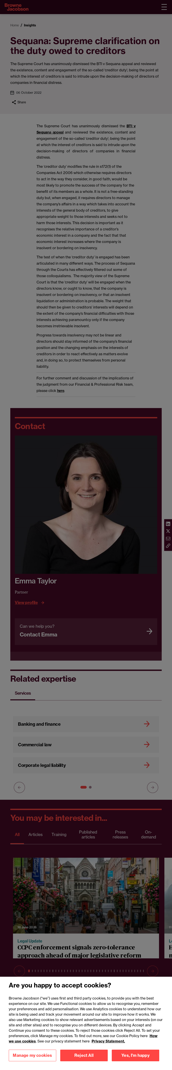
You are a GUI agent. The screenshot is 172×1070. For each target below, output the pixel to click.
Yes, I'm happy (135, 1060)
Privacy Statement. (108, 1046)
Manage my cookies (32, 1060)
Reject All (84, 1060)
